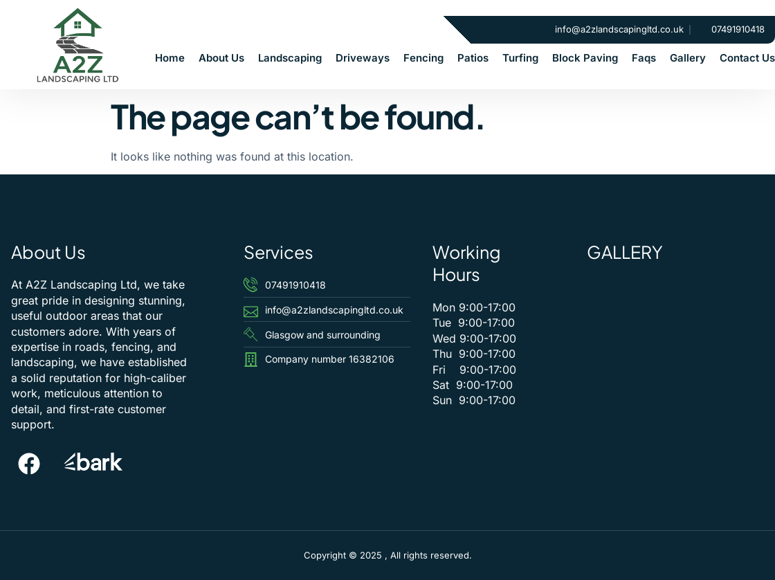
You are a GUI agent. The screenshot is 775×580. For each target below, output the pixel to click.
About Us (221, 57)
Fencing (423, 57)
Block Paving (585, 57)
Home (170, 57)
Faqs (644, 57)
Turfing (520, 57)
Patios (473, 57)
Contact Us (747, 57)
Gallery (688, 57)
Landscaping (290, 57)
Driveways (363, 57)
